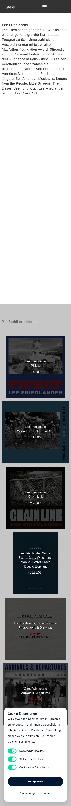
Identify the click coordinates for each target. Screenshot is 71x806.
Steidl (10, 7)
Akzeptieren (35, 781)
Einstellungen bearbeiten (35, 793)
